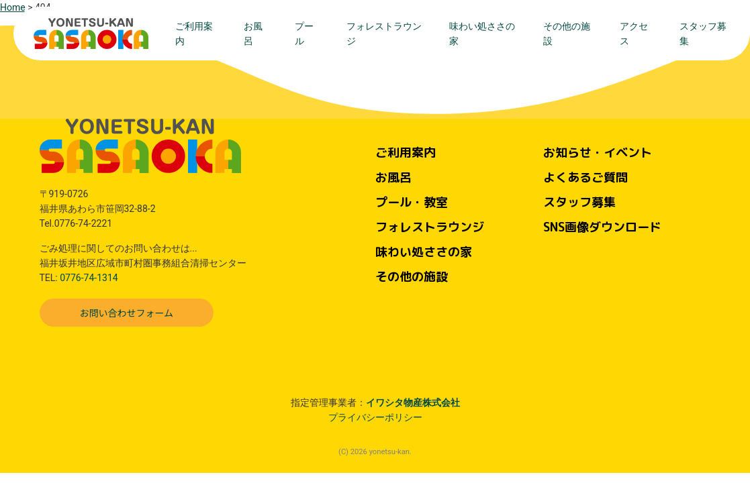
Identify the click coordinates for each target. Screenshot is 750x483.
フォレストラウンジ (384, 33)
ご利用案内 (194, 33)
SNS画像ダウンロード (602, 227)
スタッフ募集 (702, 33)
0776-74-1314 (89, 277)
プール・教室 (411, 202)
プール (304, 33)
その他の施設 (566, 33)
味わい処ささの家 (482, 33)
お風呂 (253, 33)
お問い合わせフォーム (127, 312)
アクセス (634, 33)
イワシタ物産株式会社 (413, 402)
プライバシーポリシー (375, 417)
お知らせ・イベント (597, 152)
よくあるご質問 (585, 177)
